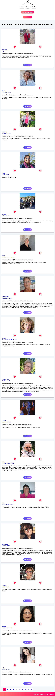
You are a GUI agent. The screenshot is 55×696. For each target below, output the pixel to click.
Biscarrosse (5, 298)
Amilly (3, 174)
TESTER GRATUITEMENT (27, 12)
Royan (3, 587)
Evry (3, 51)
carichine (4, 132)
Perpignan (4, 92)
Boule (3, 503)
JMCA (3, 255)
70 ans (10, 298)
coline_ (3, 668)
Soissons (4, 422)
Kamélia (4, 420)
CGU (38, 694)
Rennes (4, 545)
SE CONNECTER (27, 16)
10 (31, 689)
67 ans (15, 339)
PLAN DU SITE (44, 694)
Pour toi (4, 90)
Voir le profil (27, 65)
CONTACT (51, 694)
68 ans (9, 92)
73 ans (12, 463)
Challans (4, 133)
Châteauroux (5, 628)
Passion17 (4, 585)
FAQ (35, 694)
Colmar (4, 669)
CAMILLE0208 (5, 297)
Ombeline (4, 49)
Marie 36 (4, 626)
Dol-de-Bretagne (6, 463)
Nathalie (4, 214)
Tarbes (3, 216)
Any (3, 461)
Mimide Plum (5, 379)
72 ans (8, 216)
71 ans (6, 51)
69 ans (13, 257)
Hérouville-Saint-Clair (7, 339)
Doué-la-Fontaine (6, 257)
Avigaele (4, 338)
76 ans (8, 545)
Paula (3, 173)
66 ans (9, 133)
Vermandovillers (6, 504)
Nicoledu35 (5, 544)
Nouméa (4, 380)
